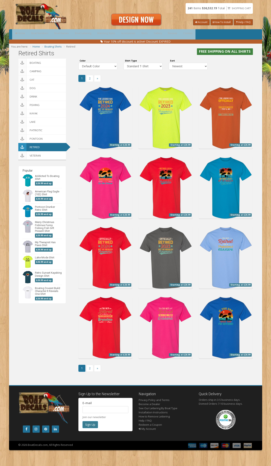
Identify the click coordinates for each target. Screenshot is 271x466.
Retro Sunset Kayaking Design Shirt (48, 274)
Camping (29, 71)
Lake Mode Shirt (44, 257)
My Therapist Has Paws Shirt (45, 244)
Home (23, 34)
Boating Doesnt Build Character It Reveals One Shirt (47, 291)
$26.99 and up (43, 183)
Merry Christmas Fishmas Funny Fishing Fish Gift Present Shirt (44, 226)
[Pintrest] (45, 429)
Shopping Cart (241, 8)
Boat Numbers (48, 34)
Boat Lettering (103, 34)
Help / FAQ (243, 22)
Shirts (183, 34)
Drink (27, 96)
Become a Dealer (149, 404)
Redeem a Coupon (150, 424)
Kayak (28, 113)
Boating (29, 63)
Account (201, 22)
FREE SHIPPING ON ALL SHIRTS (225, 51)
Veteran (29, 155)
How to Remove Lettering (154, 416)
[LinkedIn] (55, 429)
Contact (244, 34)
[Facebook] (26, 429)
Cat (26, 80)
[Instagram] (36, 429)
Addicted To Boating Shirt (47, 177)
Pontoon (30, 139)
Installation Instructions (153, 412)
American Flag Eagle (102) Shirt (47, 193)
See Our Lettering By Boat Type (158, 408)
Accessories (161, 34)
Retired (29, 147)
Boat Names (76, 34)
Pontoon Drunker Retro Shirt (45, 208)
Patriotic (30, 130)
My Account (147, 429)
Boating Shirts (53, 46)
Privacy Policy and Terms (154, 400)
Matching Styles (133, 34)
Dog (27, 88)
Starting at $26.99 (120, 144)
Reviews (223, 34)
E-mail (87, 403)
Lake (27, 122)
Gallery (202, 34)
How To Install (222, 22)
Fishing (29, 105)
